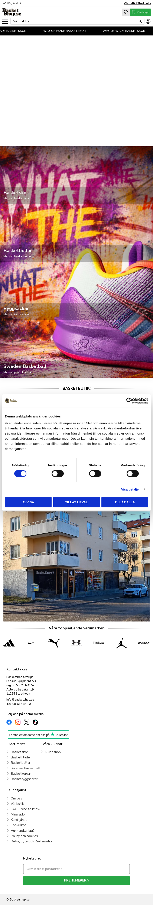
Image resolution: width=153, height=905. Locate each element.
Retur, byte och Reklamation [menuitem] (32, 841)
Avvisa (28, 502)
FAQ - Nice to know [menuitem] (25, 809)
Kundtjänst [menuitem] (19, 819)
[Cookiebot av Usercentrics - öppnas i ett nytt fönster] (129, 401)
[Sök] (140, 21)
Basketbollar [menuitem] (20, 762)
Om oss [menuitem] (16, 798)
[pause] (146, 137)
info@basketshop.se (20, 700)
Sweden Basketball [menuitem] (25, 768)
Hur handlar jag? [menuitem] (23, 830)
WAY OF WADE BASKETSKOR (69, 31)
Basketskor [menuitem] (19, 752)
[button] (5, 21)
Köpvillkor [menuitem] (18, 825)
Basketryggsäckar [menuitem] (24, 779)
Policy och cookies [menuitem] (24, 836)
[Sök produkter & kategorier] (74, 21)
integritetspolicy (91, 888)
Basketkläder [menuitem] (21, 757)
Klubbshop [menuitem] (53, 752)
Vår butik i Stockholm (137, 3)
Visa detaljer (130, 489)
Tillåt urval (76, 502)
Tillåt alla (125, 502)
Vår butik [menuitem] (17, 803)
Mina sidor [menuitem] (18, 814)
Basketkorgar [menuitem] (21, 773)
